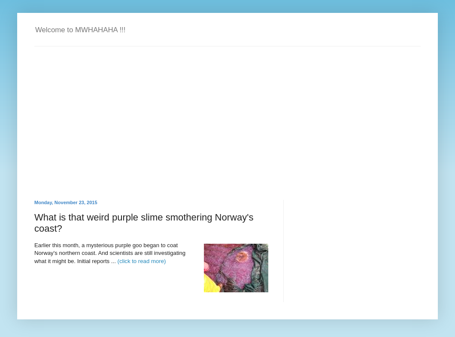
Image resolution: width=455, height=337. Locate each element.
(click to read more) (142, 261)
